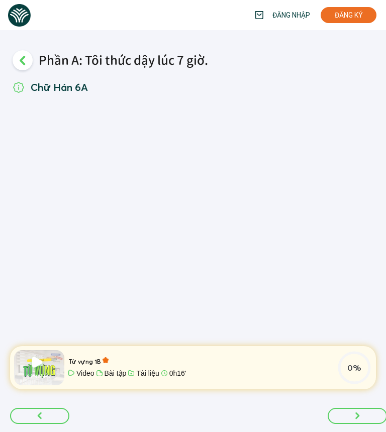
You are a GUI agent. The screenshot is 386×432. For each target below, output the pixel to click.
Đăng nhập (291, 15)
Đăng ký (349, 15)
